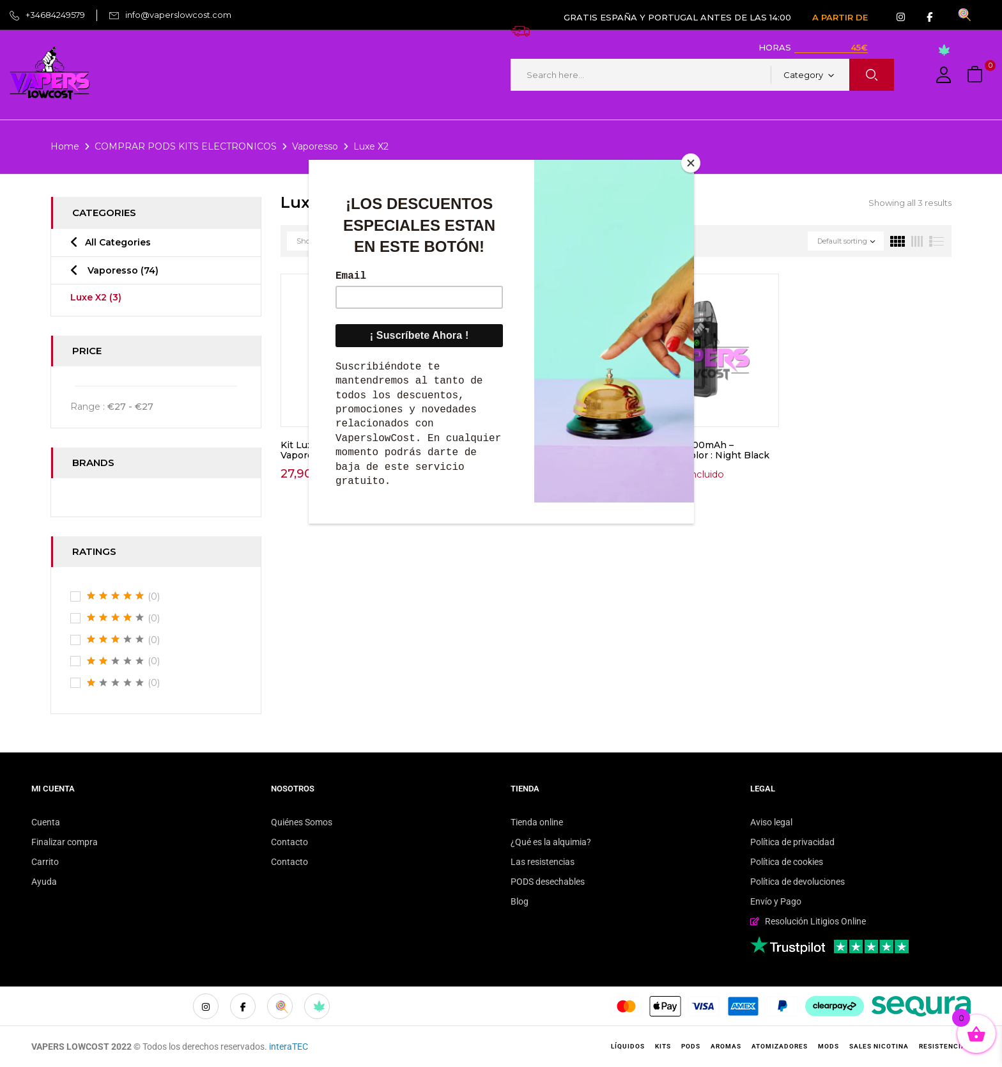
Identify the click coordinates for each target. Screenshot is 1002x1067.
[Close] (690, 163)
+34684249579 (55, 15)
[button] (976, 75)
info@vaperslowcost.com (178, 15)
